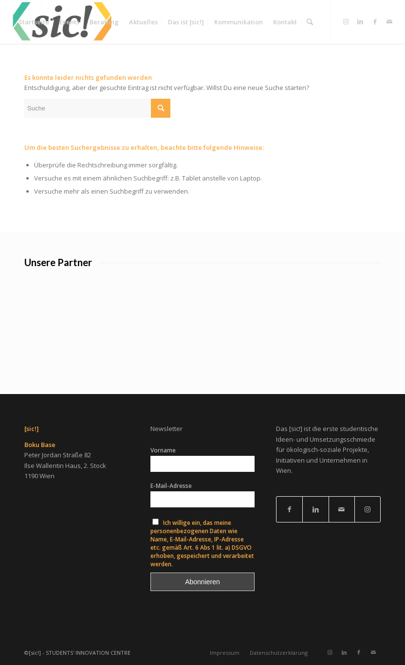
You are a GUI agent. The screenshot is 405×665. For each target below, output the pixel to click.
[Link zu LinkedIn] (360, 21)
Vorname (163, 450)
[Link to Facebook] (289, 509)
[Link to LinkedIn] (315, 509)
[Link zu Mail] (389, 21)
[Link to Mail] (341, 509)
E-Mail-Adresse (171, 486)
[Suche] (310, 22)
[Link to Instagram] (367, 509)
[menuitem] (34, 22)
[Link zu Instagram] (345, 21)
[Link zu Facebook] (375, 21)
